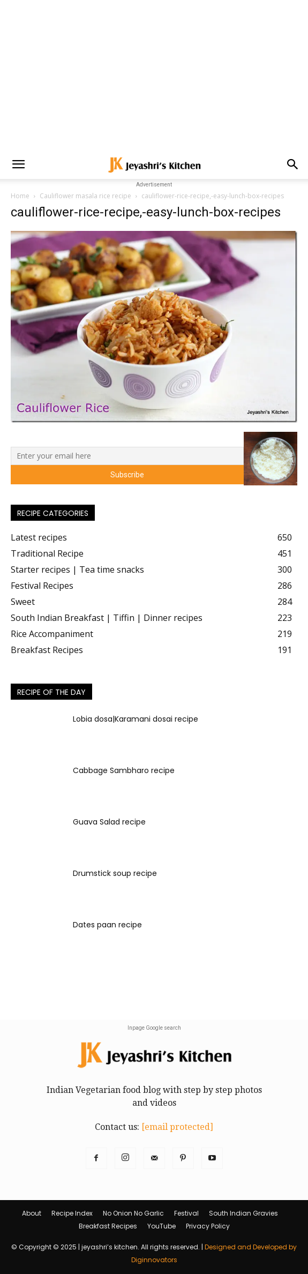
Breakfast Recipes (108, 1226)
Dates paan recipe (107, 924)
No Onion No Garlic (133, 1213)
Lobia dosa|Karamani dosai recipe (135, 719)
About (31, 1213)
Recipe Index (72, 1213)
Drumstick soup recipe (115, 873)
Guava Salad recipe (109, 821)
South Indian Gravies (243, 1213)
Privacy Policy (208, 1226)
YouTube (161, 1226)
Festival (186, 1213)
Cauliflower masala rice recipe (85, 195)
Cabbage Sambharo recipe (124, 770)
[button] (18, 164)
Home (20, 195)
